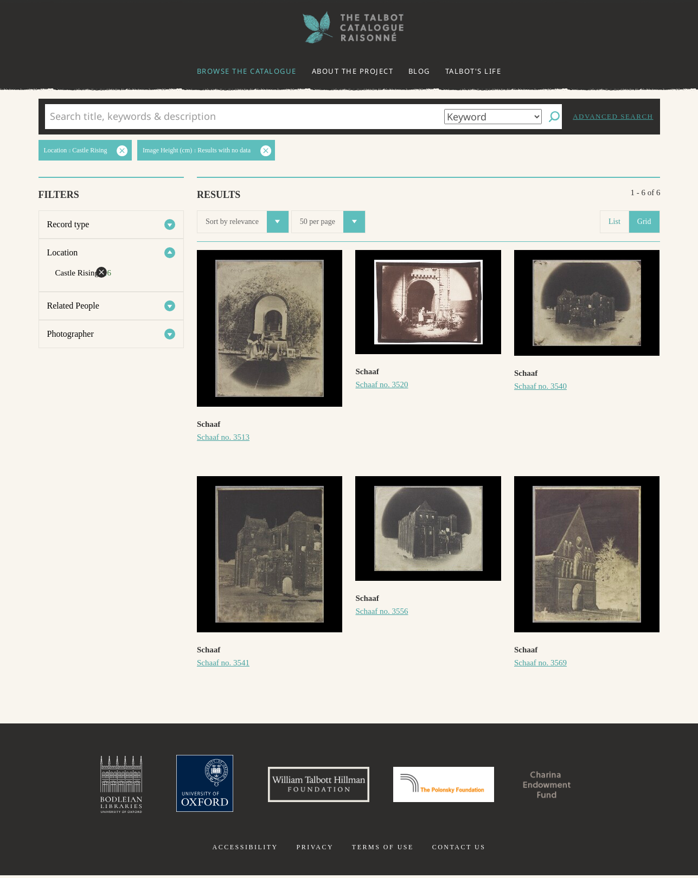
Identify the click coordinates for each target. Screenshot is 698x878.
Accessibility (245, 850)
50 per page (332, 222)
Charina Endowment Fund (556, 786)
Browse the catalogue (247, 71)
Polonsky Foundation (446, 786)
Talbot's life (473, 71)
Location (62, 252)
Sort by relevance (247, 222)
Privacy (315, 850)
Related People (73, 305)
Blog (419, 71)
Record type (68, 224)
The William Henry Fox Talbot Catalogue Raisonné (349, 27)
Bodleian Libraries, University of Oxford (109, 786)
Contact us (459, 850)
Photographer (70, 333)
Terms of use (383, 850)
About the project (353, 71)
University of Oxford (195, 786)
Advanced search (613, 116)
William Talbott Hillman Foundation (314, 786)
